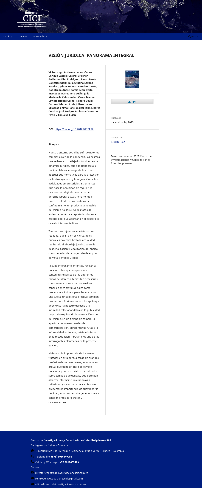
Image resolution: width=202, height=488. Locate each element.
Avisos (23, 36)
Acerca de (39, 36)
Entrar (182, 2)
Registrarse (169, 2)
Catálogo (9, 36)
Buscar (194, 36)
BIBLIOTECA (118, 142)
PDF (133, 101)
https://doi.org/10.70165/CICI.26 (74, 129)
